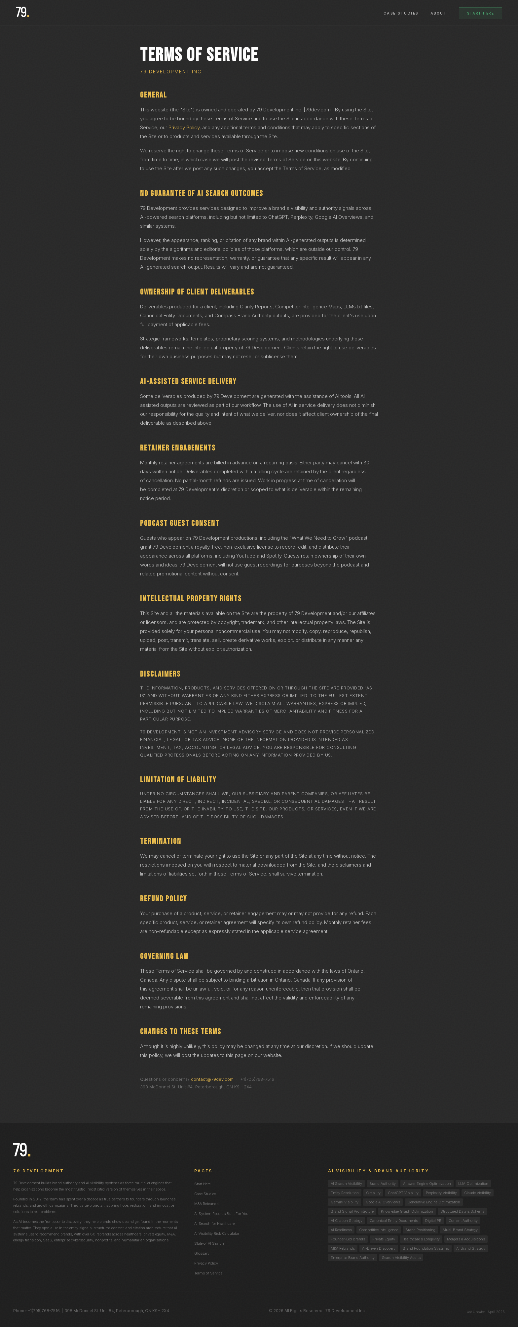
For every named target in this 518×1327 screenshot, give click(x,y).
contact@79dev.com (212, 1079)
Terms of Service (208, 1273)
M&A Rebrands (206, 1203)
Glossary (201, 1253)
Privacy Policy (184, 127)
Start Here (480, 13)
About (438, 13)
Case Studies (401, 13)
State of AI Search (209, 1243)
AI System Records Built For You (221, 1213)
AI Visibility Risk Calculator (216, 1233)
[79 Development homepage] (22, 13)
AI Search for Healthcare (214, 1223)
